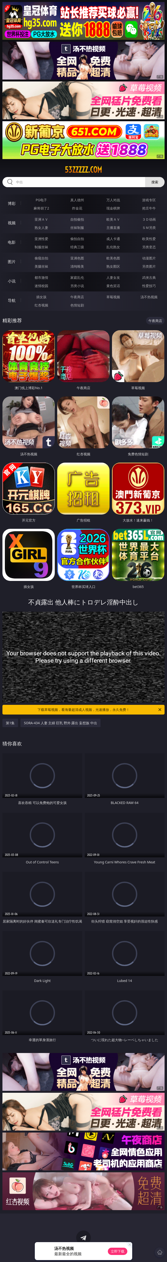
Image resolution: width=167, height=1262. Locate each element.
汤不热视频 (149, 297)
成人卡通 (113, 238)
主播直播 (113, 227)
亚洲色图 (77, 258)
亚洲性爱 (41, 238)
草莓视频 (113, 297)
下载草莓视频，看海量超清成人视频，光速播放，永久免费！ (99, 710)
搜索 (154, 182)
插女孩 (41, 297)
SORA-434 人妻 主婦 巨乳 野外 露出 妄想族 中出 (60, 723)
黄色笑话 (113, 285)
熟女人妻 (41, 227)
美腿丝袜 (41, 266)
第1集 (10, 723)
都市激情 (41, 277)
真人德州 (77, 200)
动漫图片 (149, 258)
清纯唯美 (77, 266)
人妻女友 (113, 277)
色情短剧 (77, 305)
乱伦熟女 (113, 247)
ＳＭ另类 (149, 227)
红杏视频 (41, 305)
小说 (12, 281)
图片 (12, 261)
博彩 (12, 203)
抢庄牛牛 (149, 208)
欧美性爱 (149, 238)
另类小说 (77, 285)
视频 (12, 222)
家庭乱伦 (77, 277)
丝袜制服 (77, 227)
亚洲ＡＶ (41, 219)
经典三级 (77, 247)
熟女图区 (113, 266)
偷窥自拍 (41, 258)
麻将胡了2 (41, 208)
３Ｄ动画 (149, 219)
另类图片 (149, 266)
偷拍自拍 (77, 238)
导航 (12, 300)
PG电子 (41, 200)
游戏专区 (149, 200)
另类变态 (149, 247)
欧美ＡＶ (113, 219)
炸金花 (77, 208)
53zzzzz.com (83, 170)
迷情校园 (41, 285)
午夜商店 (77, 297)
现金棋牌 (113, 208)
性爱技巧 (149, 285)
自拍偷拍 (77, 219)
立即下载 (117, 1251)
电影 (12, 242)
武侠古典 (149, 277)
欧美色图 (113, 258)
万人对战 (113, 200)
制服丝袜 (41, 247)
